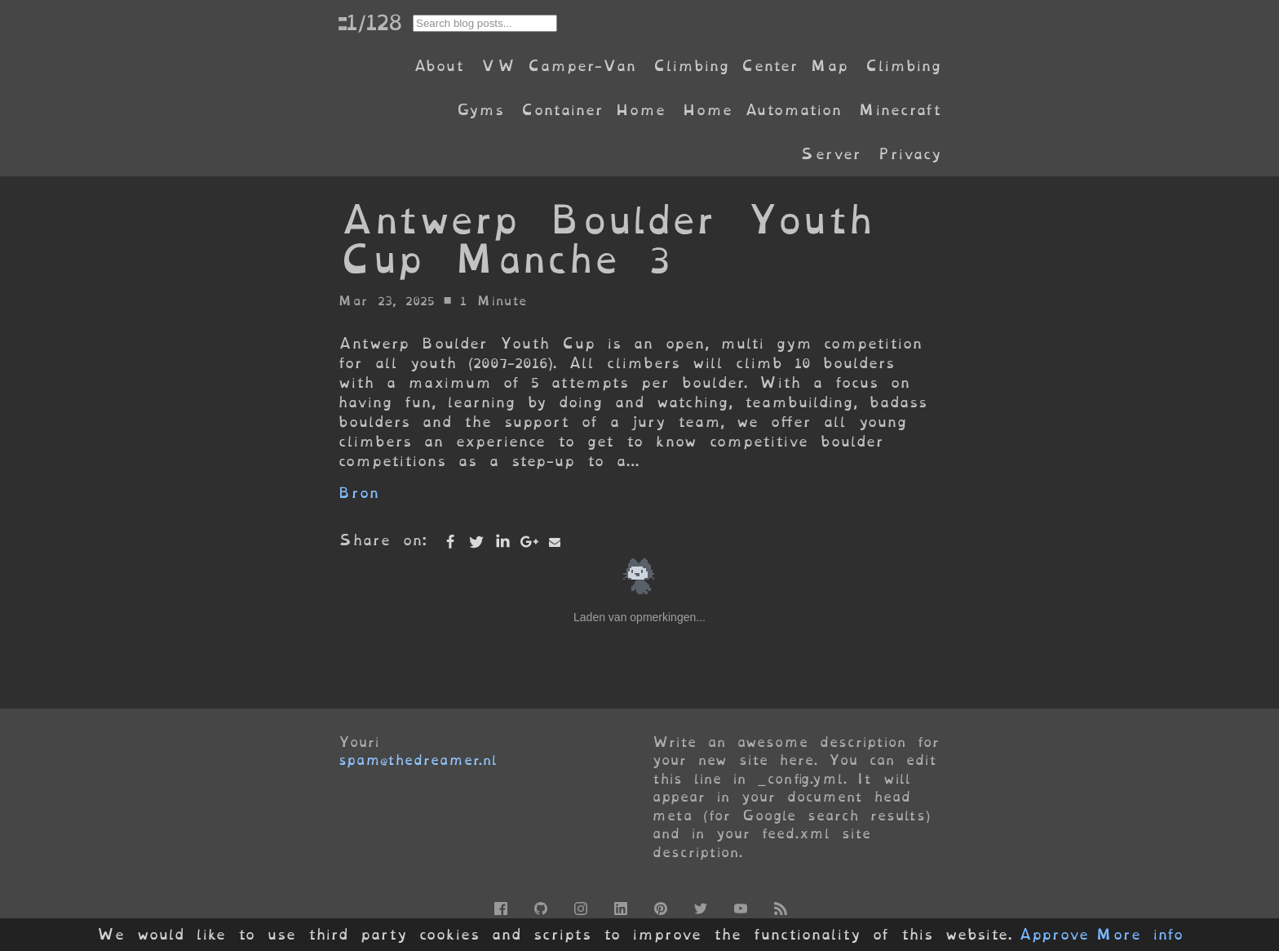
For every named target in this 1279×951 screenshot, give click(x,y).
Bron (358, 492)
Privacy (909, 154)
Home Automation (762, 110)
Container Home (593, 110)
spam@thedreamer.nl (418, 760)
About (438, 66)
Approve (1053, 934)
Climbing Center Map (750, 66)
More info (1139, 934)
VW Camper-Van (558, 66)
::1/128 (369, 22)
